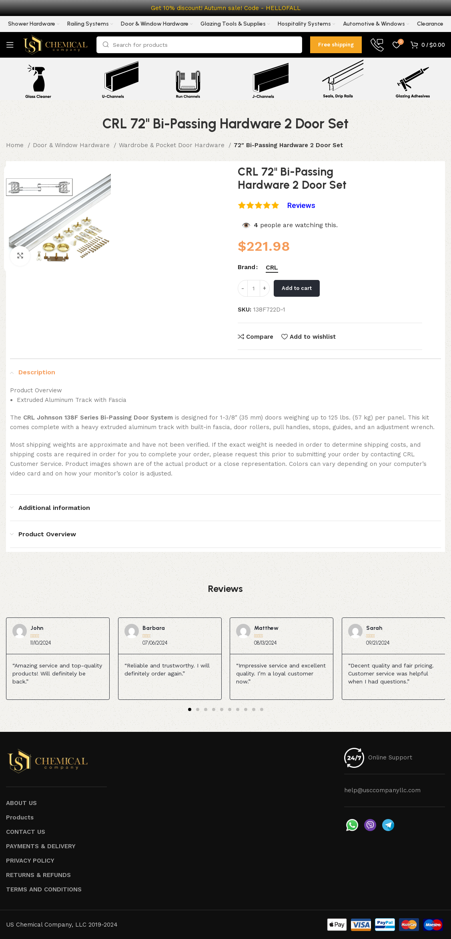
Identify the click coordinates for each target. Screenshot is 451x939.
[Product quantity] (254, 288)
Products (20, 817)
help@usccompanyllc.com (382, 790)
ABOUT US (21, 803)
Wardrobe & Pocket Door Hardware (173, 145)
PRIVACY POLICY (30, 860)
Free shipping (336, 45)
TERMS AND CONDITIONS (44, 889)
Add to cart (297, 288)
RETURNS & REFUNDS (38, 875)
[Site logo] (55, 44)
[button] (189, 709)
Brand (246, 267)
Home (16, 145)
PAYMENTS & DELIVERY (41, 846)
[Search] (199, 44)
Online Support (390, 757)
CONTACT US (25, 831)
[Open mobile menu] (10, 45)
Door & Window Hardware (72, 145)
